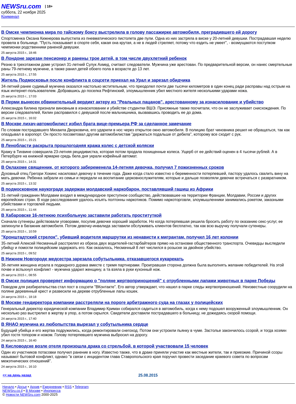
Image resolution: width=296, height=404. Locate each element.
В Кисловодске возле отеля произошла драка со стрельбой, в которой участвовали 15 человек (104, 346)
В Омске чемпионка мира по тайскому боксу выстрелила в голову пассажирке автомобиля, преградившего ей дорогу (129, 32)
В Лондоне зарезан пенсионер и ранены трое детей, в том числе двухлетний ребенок (94, 58)
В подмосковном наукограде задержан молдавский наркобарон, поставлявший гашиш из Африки (107, 189)
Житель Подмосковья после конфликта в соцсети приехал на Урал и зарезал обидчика (95, 80)
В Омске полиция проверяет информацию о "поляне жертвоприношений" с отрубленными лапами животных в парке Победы (138, 280)
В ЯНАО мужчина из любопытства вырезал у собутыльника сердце (74, 324)
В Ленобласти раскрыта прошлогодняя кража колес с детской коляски (77, 145)
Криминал (10, 17)
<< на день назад (17, 375)
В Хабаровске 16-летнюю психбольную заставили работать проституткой (81, 215)
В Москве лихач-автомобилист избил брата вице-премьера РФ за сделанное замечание (96, 123)
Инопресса (52, 391)
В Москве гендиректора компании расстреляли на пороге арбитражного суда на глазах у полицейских (112, 302)
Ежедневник (52, 387)
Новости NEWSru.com (23, 394)
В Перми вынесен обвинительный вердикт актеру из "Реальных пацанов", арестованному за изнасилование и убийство (132, 102)
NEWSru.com (21, 6)
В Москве (33, 391)
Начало (8, 387)
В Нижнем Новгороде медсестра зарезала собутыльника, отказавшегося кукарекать (92, 258)
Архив (34, 387)
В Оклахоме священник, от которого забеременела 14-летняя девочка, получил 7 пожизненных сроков (112, 167)
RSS (68, 387)
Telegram (82, 387)
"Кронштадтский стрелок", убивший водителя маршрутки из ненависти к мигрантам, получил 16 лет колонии (119, 237)
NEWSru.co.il (12, 391)
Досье (22, 387)
